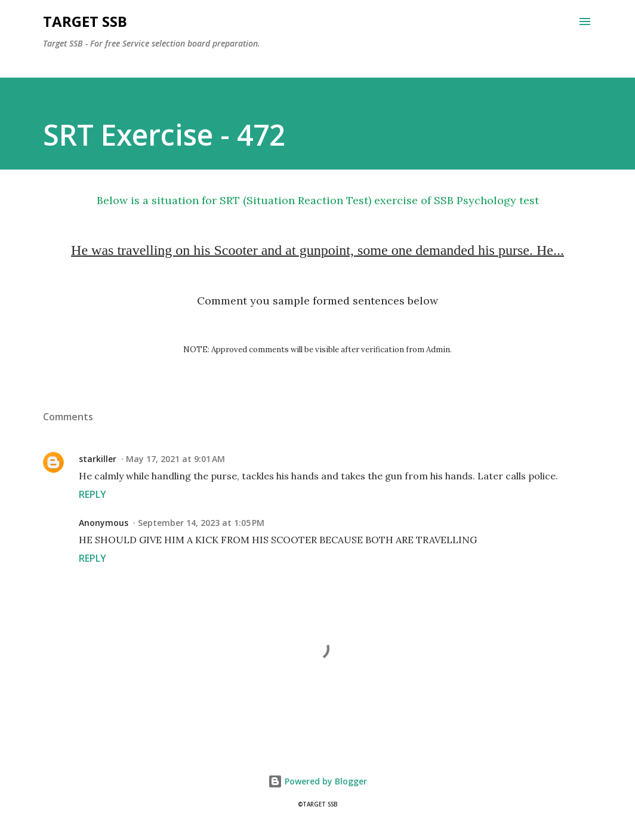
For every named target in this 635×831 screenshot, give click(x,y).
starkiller (97, 458)
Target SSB (85, 21)
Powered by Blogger (317, 781)
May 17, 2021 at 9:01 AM (175, 458)
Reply (92, 494)
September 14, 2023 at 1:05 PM (201, 522)
